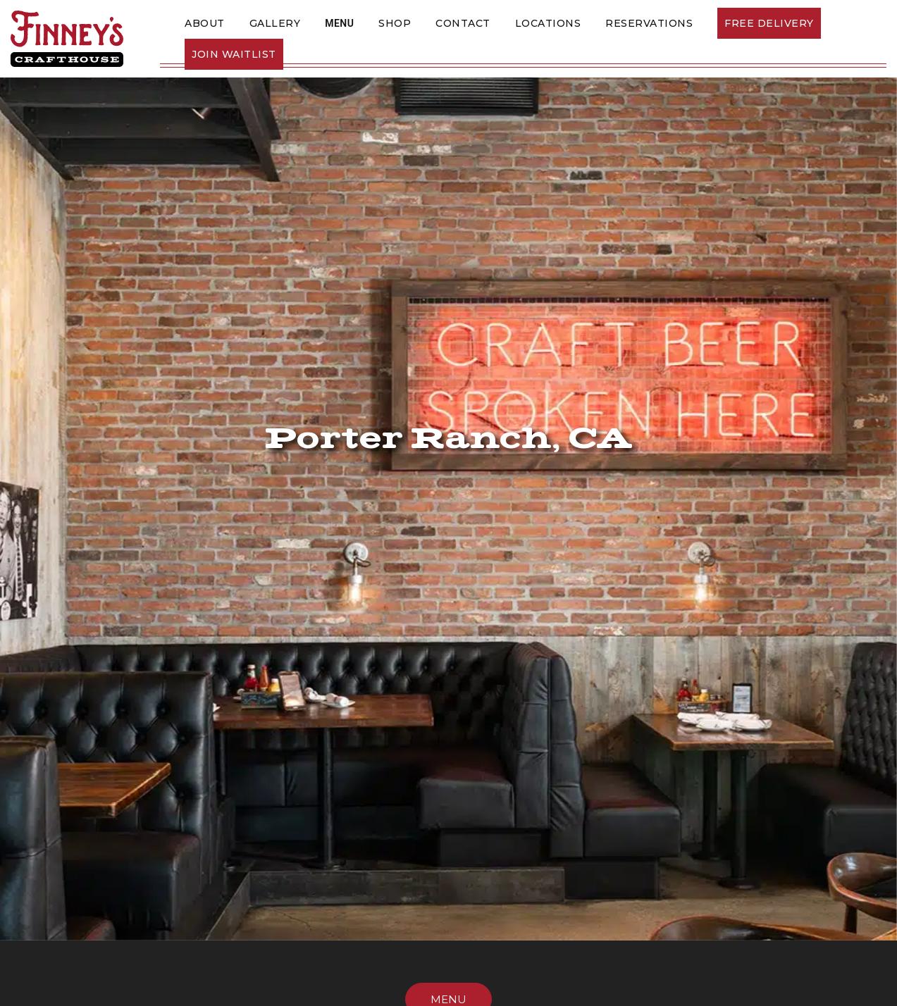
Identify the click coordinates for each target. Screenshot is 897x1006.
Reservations (649, 23)
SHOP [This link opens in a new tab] (394, 23)
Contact (462, 23)
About (205, 23)
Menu (339, 23)
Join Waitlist (234, 54)
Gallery (275, 23)
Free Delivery (769, 23)
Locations (548, 23)
